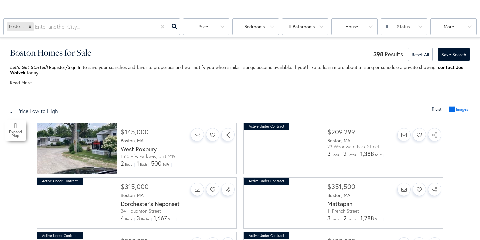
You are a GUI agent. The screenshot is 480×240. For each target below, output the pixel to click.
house (351, 26)
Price (203, 26)
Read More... (22, 82)
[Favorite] (212, 134)
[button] (30, 26)
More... (450, 26)
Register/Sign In (65, 67)
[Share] (228, 134)
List (437, 109)
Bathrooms (304, 26)
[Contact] (197, 134)
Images (458, 109)
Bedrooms (254, 26)
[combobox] (35, 27)
